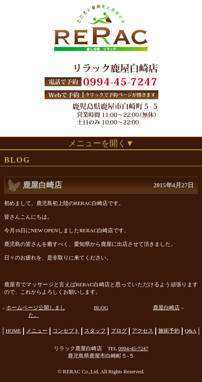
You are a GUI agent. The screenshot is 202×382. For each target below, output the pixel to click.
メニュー (37, 331)
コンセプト (65, 331)
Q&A (190, 331)
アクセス (142, 331)
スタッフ (95, 331)
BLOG (101, 308)
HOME (13, 331)
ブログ (119, 331)
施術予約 (169, 331)
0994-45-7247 (133, 348)
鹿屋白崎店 (166, 308)
